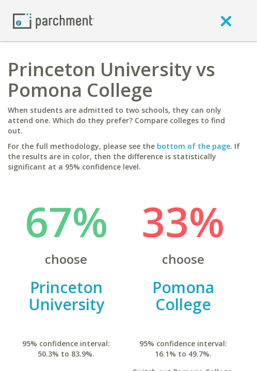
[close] (226, 20)
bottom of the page (193, 146)
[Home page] (53, 20)
